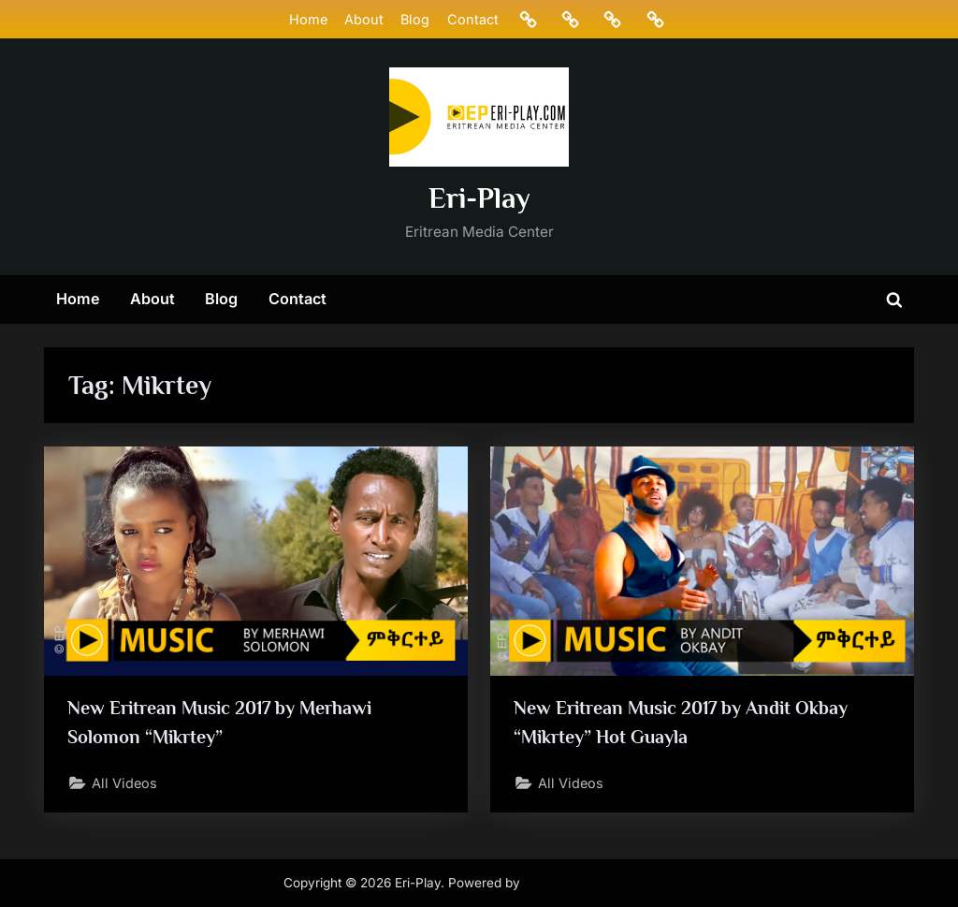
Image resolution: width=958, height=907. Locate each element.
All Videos (125, 783)
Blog (414, 19)
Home (308, 19)
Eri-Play (479, 198)
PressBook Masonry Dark (599, 882)
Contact (473, 19)
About (364, 19)
